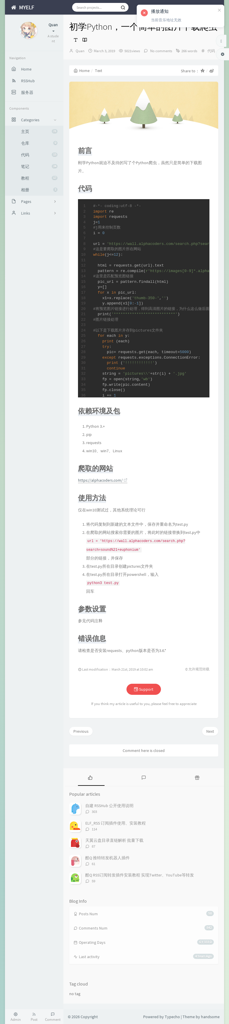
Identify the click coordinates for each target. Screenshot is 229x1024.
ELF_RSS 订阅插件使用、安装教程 (115, 823)
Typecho (172, 1016)
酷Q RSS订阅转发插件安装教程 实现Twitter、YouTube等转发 (139, 875)
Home (82, 70)
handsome (210, 1016)
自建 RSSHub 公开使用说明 (109, 805)
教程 (39, 178)
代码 (39, 154)
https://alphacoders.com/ (102, 480)
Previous (81, 731)
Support (143, 689)
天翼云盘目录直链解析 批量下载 (114, 840)
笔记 (39, 166)
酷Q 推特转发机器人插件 (107, 857)
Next (210, 731)
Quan (80, 50)
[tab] (90, 777)
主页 (39, 131)
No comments (160, 50)
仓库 (39, 143)
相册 (39, 189)
